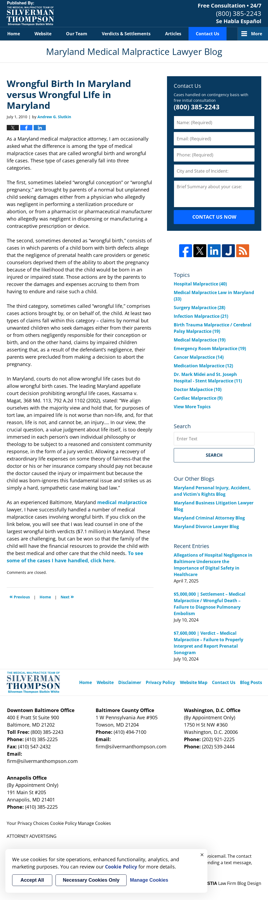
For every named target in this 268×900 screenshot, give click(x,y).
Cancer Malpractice (199, 357)
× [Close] (202, 854)
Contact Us (207, 34)
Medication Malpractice (203, 366)
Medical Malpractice (199, 340)
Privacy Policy (160, 682)
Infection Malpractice (201, 316)
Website (42, 34)
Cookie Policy (63, 823)
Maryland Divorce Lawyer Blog (206, 526)
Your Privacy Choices (28, 823)
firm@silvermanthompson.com (42, 761)
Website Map (193, 682)
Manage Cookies (94, 823)
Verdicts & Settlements (126, 34)
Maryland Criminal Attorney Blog (209, 518)
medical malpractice (122, 502)
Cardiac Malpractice (198, 398)
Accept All (32, 880)
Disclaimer (129, 682)
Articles (173, 34)
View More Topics (192, 407)
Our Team (76, 34)
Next (67, 596)
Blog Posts (251, 682)
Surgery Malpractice (199, 308)
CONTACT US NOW (214, 217)
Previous (19, 596)
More (256, 34)
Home (13, 34)
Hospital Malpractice (200, 284)
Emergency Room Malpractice (210, 348)
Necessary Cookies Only (91, 880)
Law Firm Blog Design (231, 883)
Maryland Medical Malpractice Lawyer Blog (30, 13)
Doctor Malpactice (197, 389)
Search (214, 455)
